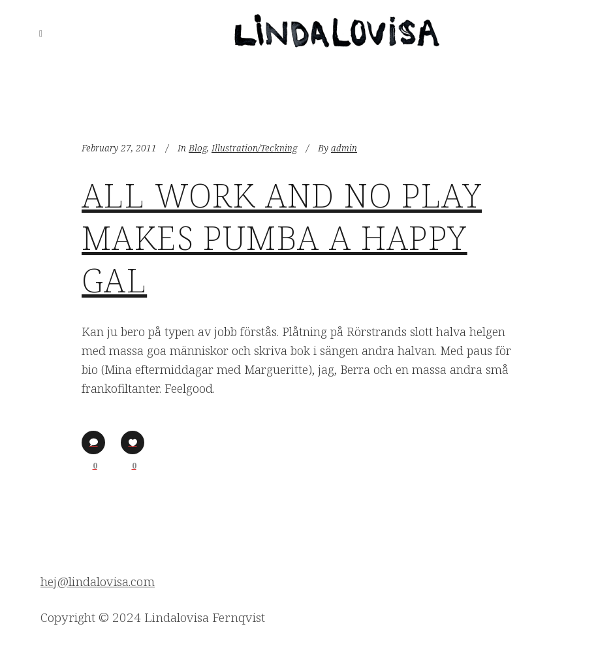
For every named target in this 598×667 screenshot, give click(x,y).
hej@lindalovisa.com (97, 581)
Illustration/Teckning (254, 148)
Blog (198, 148)
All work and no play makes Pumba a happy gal (282, 237)
